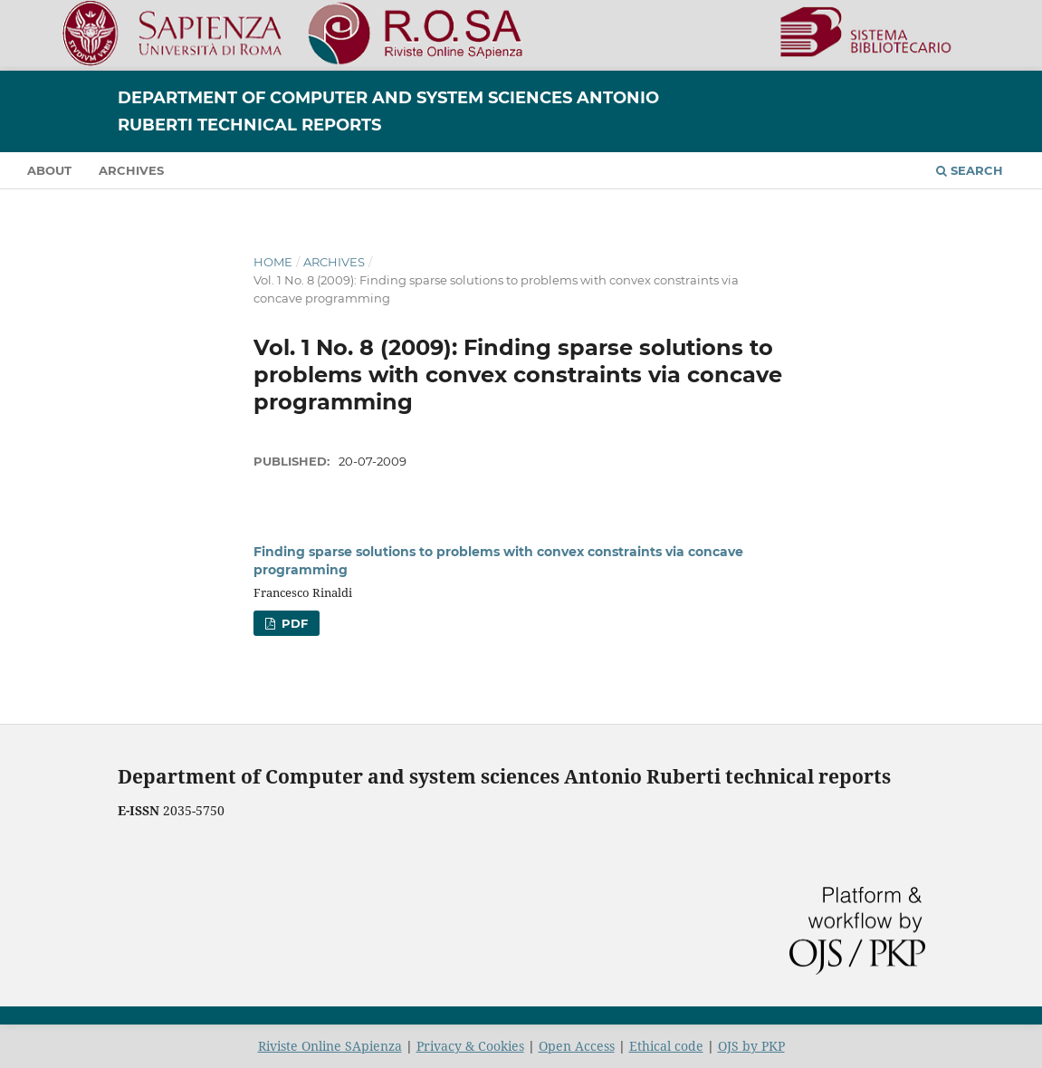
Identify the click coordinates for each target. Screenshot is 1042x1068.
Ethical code (666, 1045)
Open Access (577, 1045)
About (49, 170)
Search (969, 170)
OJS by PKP (751, 1045)
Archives (131, 170)
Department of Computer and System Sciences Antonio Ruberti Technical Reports (388, 111)
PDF (293, 623)
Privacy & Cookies (470, 1045)
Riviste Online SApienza (330, 1045)
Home (272, 262)
